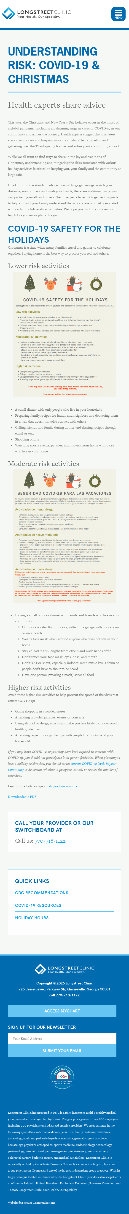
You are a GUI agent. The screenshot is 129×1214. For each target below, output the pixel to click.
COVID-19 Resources (38, 905)
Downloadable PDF (22, 796)
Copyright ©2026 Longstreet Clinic (64, 983)
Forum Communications (39, 1202)
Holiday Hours (31, 917)
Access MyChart (62, 1011)
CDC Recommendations (41, 892)
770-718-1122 (50, 841)
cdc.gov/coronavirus (62, 786)
